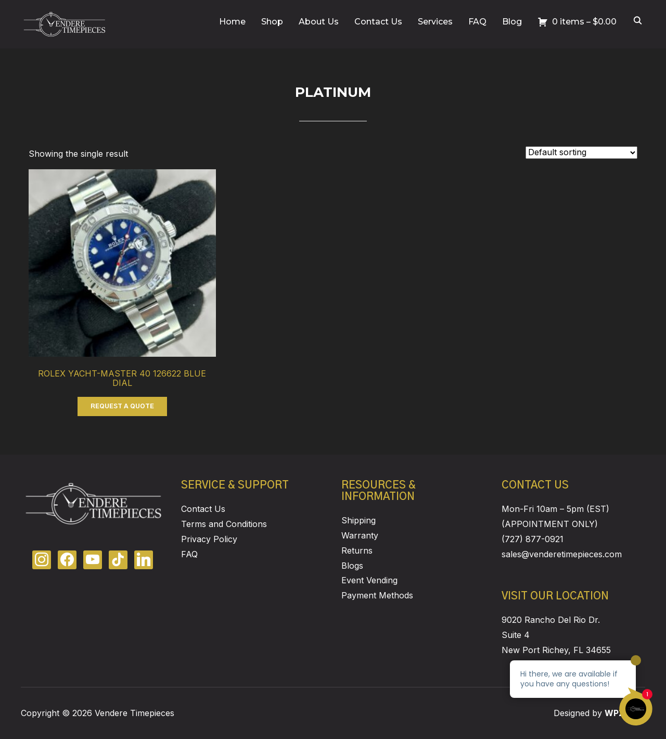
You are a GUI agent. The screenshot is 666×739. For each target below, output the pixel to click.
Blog (512, 22)
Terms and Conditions (224, 524)
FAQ (477, 22)
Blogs (352, 565)
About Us (319, 22)
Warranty (359, 535)
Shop (272, 22)
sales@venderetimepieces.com (562, 554)
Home (232, 22)
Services (435, 22)
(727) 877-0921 (532, 539)
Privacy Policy (209, 539)
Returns (357, 550)
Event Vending (369, 580)
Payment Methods (377, 595)
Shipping (358, 520)
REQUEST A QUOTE (122, 406)
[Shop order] (581, 152)
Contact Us (378, 22)
